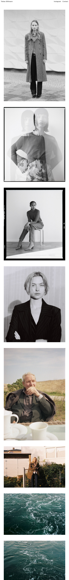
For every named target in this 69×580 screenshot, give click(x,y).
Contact (65, 1)
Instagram (57, 1)
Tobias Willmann (7, 1)
